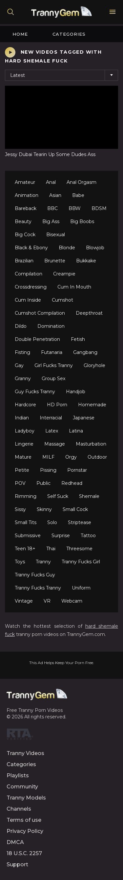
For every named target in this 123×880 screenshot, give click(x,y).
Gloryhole (94, 365)
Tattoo (88, 535)
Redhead (71, 483)
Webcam (71, 601)
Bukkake (86, 261)
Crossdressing (31, 287)
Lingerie (24, 444)
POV (20, 483)
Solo (52, 522)
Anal (51, 182)
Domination (51, 326)
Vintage (24, 601)
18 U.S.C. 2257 (24, 853)
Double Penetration (37, 339)
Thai (50, 549)
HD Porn (57, 405)
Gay (19, 365)
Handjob (75, 392)
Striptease (79, 522)
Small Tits (25, 522)
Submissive (28, 535)
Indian (22, 418)
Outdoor (97, 457)
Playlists (18, 775)
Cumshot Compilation (40, 313)
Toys (20, 562)
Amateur (25, 182)
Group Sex (53, 378)
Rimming (25, 496)
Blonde (67, 248)
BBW (75, 208)
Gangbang (85, 352)
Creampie (64, 274)
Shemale (89, 496)
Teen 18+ (25, 549)
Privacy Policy (25, 831)
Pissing (48, 470)
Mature (23, 457)
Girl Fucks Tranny (53, 365)
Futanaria (51, 352)
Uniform (81, 588)
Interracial (51, 418)
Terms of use (24, 820)
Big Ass (50, 221)
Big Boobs (82, 221)
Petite (22, 470)
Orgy (71, 457)
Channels (19, 809)
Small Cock (75, 509)
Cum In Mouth (74, 287)
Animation (26, 195)
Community (22, 786)
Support (17, 864)
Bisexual (55, 235)
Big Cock (25, 235)
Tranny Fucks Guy (35, 575)
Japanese (83, 418)
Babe (78, 195)
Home (20, 34)
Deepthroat (89, 313)
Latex (51, 431)
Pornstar (77, 470)
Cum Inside (28, 300)
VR (47, 601)
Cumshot (62, 300)
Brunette (54, 261)
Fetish (78, 339)
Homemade (92, 405)
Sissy (20, 509)
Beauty (23, 221)
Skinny (44, 509)
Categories (69, 34)
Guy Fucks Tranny (35, 392)
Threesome (79, 549)
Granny (23, 378)
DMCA (15, 842)
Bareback (25, 208)
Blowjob (95, 248)
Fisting (22, 352)
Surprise (60, 535)
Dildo (21, 326)
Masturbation (91, 444)
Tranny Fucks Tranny (38, 588)
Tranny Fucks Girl (81, 562)
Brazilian (24, 261)
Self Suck (57, 496)
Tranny (43, 562)
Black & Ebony (31, 248)
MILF (48, 457)
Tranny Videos (25, 753)
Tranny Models (26, 798)
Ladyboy (24, 431)
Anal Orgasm (81, 182)
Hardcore (25, 405)
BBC (52, 208)
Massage (54, 444)
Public (43, 483)
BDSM (99, 208)
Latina (76, 431)
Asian (55, 195)
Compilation (28, 274)
